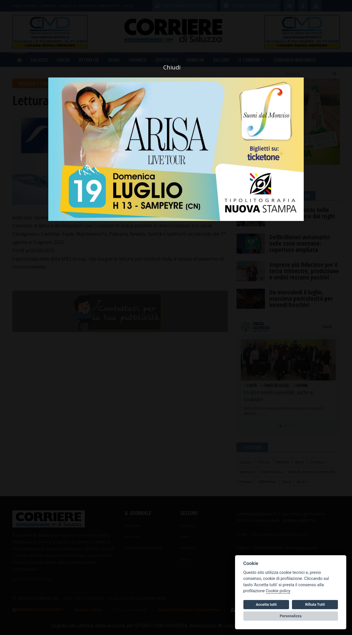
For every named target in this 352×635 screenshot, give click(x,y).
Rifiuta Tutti (315, 604)
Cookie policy (278, 591)
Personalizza (291, 616)
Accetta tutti (266, 604)
